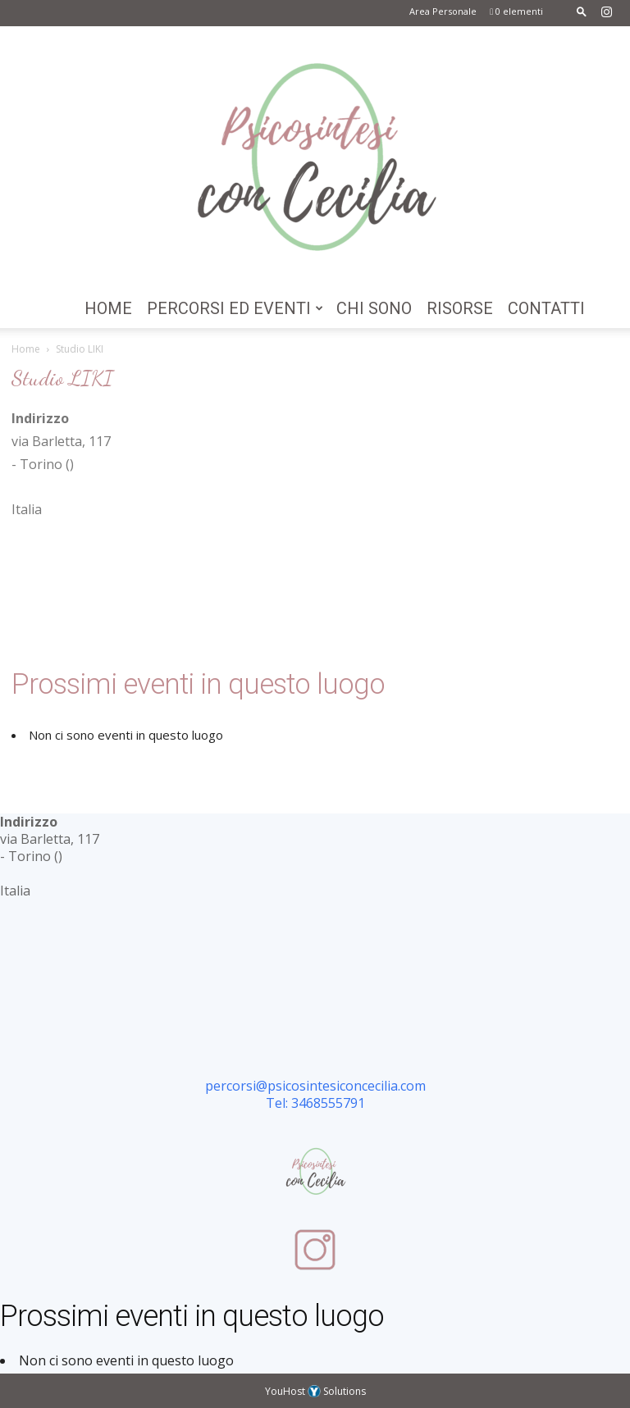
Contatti (546, 308)
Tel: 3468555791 (315, 1103)
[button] (581, 11)
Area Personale (443, 11)
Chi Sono (374, 308)
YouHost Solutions (315, 1391)
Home (108, 308)
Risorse (460, 308)
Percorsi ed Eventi (235, 308)
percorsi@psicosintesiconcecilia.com (315, 1086)
